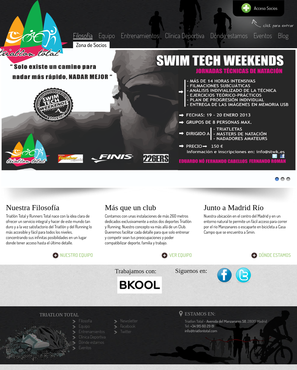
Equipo (107, 35)
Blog (283, 35)
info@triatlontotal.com (201, 330)
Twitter (244, 275)
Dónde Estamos (275, 255)
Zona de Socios (91, 45)
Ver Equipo (180, 255)
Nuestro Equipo (76, 255)
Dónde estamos (229, 35)
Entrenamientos (140, 35)
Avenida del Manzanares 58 (226, 321)
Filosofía (83, 35)
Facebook (224, 275)
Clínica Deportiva (184, 35)
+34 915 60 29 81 (202, 326)
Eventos (263, 35)
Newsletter (129, 321)
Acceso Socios (265, 8)
